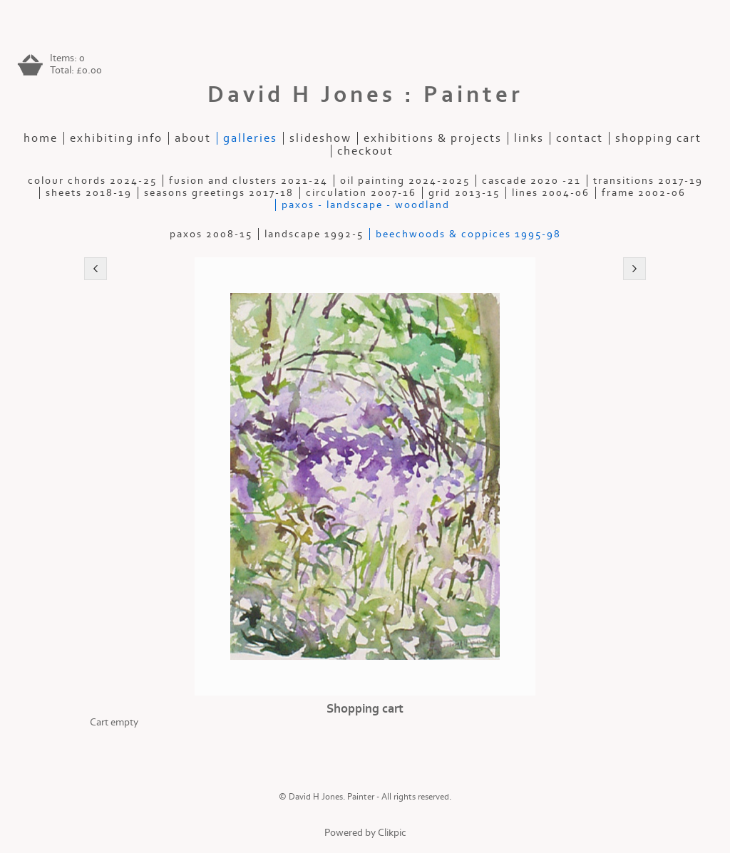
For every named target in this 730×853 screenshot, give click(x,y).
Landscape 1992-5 (314, 234)
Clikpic (392, 833)
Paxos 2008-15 (211, 234)
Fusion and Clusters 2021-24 (248, 181)
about (193, 138)
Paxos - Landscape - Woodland (366, 205)
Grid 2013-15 (464, 193)
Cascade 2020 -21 (531, 181)
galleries (250, 138)
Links (529, 138)
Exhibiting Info (116, 138)
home (41, 138)
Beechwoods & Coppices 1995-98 (468, 234)
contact (579, 138)
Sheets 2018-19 (89, 193)
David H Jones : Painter (365, 94)
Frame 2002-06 (644, 193)
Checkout (365, 151)
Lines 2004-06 (551, 193)
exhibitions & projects (433, 138)
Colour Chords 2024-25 (92, 181)
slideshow (320, 138)
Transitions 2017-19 (648, 181)
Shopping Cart (658, 138)
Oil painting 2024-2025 (405, 181)
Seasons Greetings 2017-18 (219, 193)
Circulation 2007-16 (361, 193)
